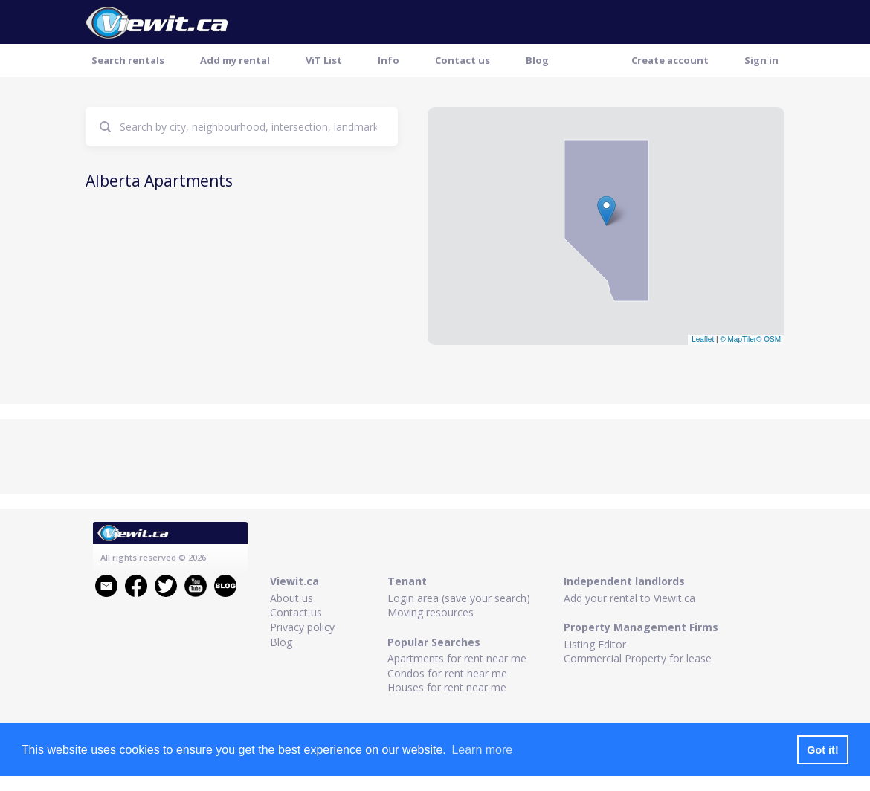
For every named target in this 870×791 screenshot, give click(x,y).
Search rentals (127, 60)
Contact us (462, 60)
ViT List (324, 60)
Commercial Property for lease (638, 658)
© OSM (768, 339)
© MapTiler (738, 339)
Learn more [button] (481, 749)
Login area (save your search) (458, 598)
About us (291, 598)
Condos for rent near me (447, 673)
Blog (537, 60)
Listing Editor (595, 644)
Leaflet (703, 339)
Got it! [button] (822, 750)
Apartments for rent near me (456, 658)
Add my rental (235, 60)
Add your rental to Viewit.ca (629, 598)
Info (388, 60)
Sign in (761, 60)
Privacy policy (302, 627)
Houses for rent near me (446, 687)
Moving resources (430, 612)
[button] (606, 211)
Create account (670, 60)
